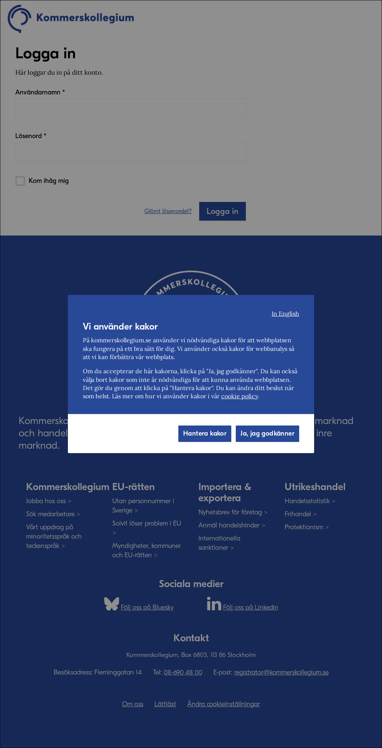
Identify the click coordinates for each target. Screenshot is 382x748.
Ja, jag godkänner (267, 433)
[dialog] (191, 374)
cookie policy (239, 396)
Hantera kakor (204, 433)
